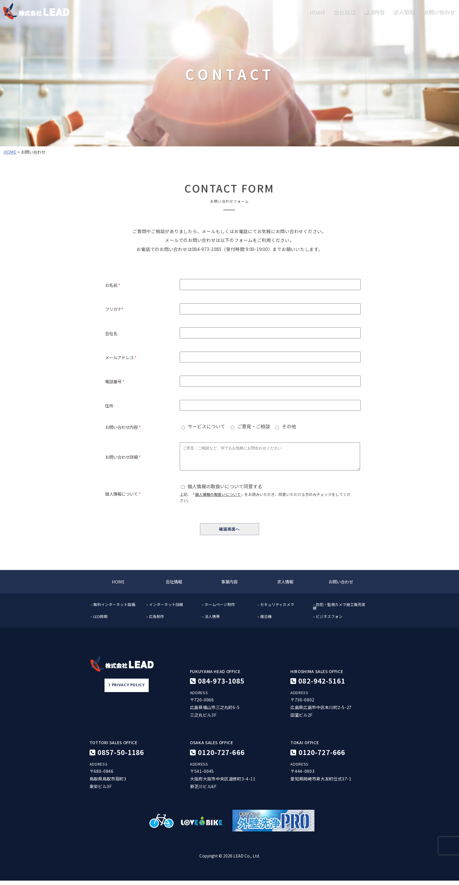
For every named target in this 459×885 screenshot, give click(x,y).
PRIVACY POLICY (126, 689)
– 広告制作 (155, 621)
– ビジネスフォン (327, 621)
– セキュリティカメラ (275, 609)
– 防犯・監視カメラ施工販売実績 (339, 610)
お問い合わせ (439, 11)
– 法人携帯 (211, 621)
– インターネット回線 (164, 609)
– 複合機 (264, 621)
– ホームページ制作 (218, 609)
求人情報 (403, 11)
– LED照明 (98, 621)
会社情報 (343, 11)
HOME (317, 11)
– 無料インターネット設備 (112, 609)
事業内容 (373, 11)
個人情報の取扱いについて (218, 498)
